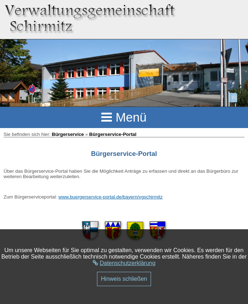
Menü (123, 117)
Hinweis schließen (124, 279)
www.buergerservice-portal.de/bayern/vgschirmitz (110, 197)
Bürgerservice (68, 134)
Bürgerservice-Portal (112, 134)
